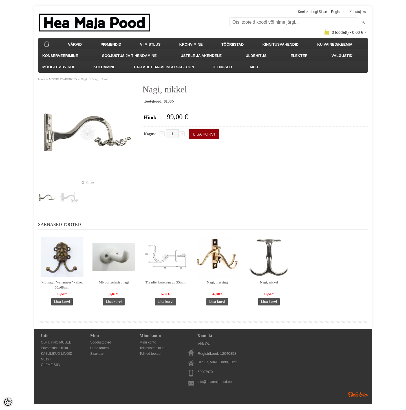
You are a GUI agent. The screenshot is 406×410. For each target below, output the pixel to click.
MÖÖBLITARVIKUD (59, 67)
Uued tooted (99, 348)
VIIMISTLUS (150, 44)
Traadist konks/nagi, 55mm (165, 282)
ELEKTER (299, 56)
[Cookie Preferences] (8, 402)
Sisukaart (97, 354)
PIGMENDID (111, 44)
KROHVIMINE (191, 44)
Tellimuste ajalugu (153, 348)
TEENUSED (222, 67)
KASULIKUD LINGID (56, 354)
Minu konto (148, 342)
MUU (254, 67)
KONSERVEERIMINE (60, 56)
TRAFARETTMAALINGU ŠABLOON (163, 67)
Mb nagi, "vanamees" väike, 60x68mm (62, 284)
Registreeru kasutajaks (348, 12)
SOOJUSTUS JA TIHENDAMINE (129, 56)
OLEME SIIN (50, 365)
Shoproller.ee (358, 394)
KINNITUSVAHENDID (280, 44)
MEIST (46, 359)
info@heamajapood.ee (215, 382)
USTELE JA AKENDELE (201, 56)
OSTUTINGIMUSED (56, 342)
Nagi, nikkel (99, 79)
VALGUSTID (342, 56)
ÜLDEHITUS (256, 56)
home (41, 79)
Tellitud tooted (150, 354)
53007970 (205, 372)
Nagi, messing (217, 282)
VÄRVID (75, 44)
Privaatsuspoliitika (54, 348)
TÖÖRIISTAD (232, 44)
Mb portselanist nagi (114, 282)
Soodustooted (100, 342)
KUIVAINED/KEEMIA (334, 44)
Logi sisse (319, 12)
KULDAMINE (104, 67)
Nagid (85, 79)
